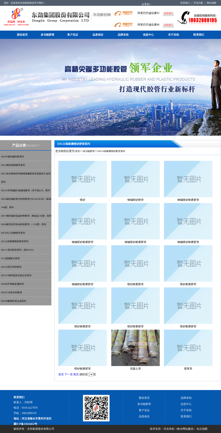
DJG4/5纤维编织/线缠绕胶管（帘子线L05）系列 (25, 190)
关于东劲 (173, 34)
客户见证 (72, 34)
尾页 (76, 374)
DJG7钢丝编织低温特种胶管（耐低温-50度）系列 (26, 215)
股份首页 (22, 34)
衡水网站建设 (185, 428)
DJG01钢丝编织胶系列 (12, 156)
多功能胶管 (47, 34)
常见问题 (198, 3)
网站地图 (211, 3)
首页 (77, 151)
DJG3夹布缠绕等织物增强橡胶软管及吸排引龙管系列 (26, 177)
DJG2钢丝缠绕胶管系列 (13, 165)
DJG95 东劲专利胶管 (11, 292)
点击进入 (168, 13)
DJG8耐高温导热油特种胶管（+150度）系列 (23, 224)
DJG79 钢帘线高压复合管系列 (16, 275)
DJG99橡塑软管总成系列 (13, 301)
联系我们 (185, 3)
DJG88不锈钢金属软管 (12, 284)
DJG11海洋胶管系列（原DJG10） (18, 250)
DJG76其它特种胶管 (11, 267)
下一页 (69, 374)
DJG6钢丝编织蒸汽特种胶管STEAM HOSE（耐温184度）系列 (26, 203)
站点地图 (202, 428)
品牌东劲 (123, 34)
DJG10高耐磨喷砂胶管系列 (14, 241)
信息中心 (148, 34)
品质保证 (97, 34)
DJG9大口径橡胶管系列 (13, 233)
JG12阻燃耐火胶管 (10, 258)
